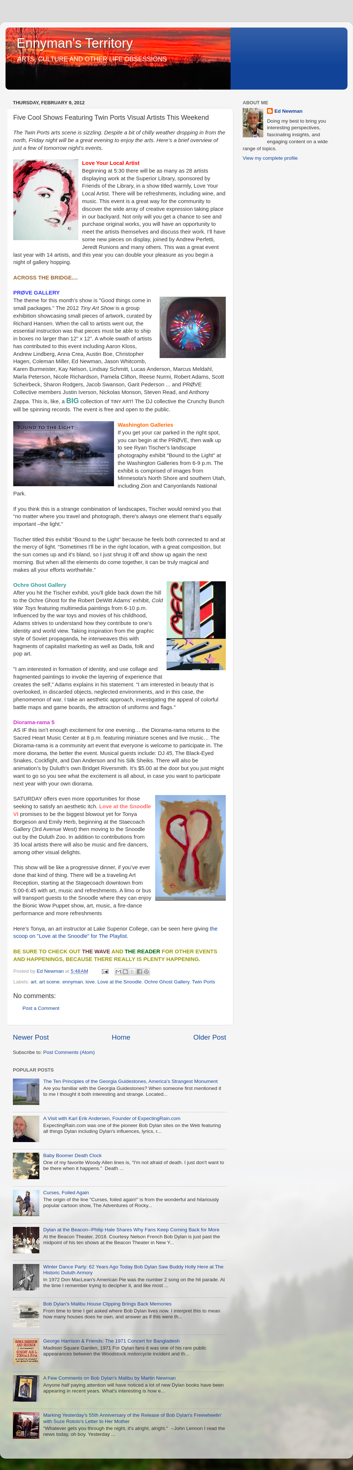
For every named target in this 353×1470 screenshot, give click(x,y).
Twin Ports (203, 982)
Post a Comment (41, 1008)
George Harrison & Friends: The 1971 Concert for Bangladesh (111, 1341)
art (33, 982)
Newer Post (31, 1037)
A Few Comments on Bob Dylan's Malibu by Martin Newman (109, 1378)
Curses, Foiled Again (66, 1192)
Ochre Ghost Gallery (167, 982)
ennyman (73, 982)
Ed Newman (288, 111)
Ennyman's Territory (75, 43)
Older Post (209, 1037)
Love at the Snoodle (119, 982)
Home (121, 1037)
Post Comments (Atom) (69, 1052)
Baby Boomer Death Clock (72, 1155)
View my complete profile (270, 158)
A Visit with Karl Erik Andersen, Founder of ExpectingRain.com (111, 1118)
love (90, 982)
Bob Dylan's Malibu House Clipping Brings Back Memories (107, 1304)
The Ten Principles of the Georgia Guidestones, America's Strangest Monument (130, 1081)
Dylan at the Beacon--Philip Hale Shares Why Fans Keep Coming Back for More (131, 1229)
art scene (49, 982)
